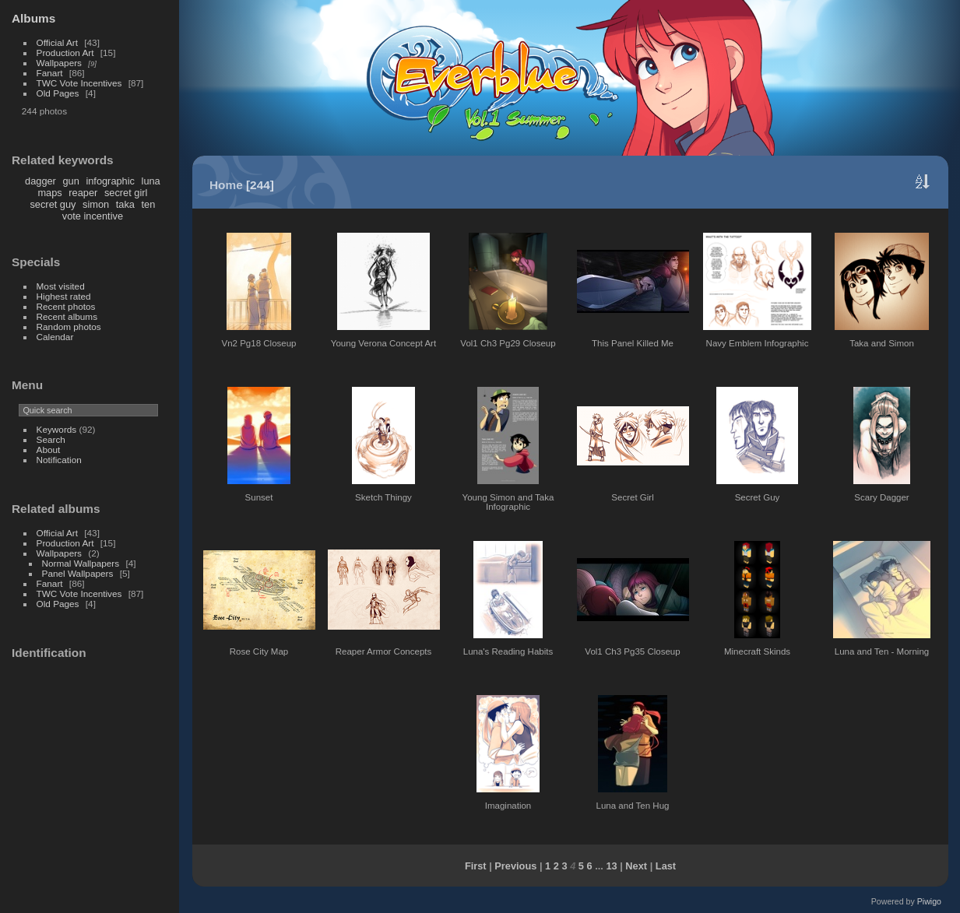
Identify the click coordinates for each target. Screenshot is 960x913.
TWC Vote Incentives (79, 83)
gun (70, 181)
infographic (110, 181)
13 (611, 866)
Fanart (50, 73)
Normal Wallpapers (81, 563)
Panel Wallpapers (78, 573)
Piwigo (929, 901)
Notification (59, 460)
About (49, 449)
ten (149, 204)
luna (151, 181)
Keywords (57, 429)
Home (226, 184)
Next (636, 866)
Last (666, 866)
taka (125, 204)
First (476, 866)
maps (49, 192)
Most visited (61, 286)
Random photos (69, 326)
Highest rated (64, 296)
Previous (515, 866)
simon (96, 204)
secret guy (53, 204)
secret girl (125, 192)
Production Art (65, 52)
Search (51, 439)
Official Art (57, 42)
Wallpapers (59, 63)
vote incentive (92, 216)
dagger (40, 181)
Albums (33, 18)
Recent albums (67, 316)
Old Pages (58, 93)
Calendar (55, 337)
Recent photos (66, 306)
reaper (83, 192)
